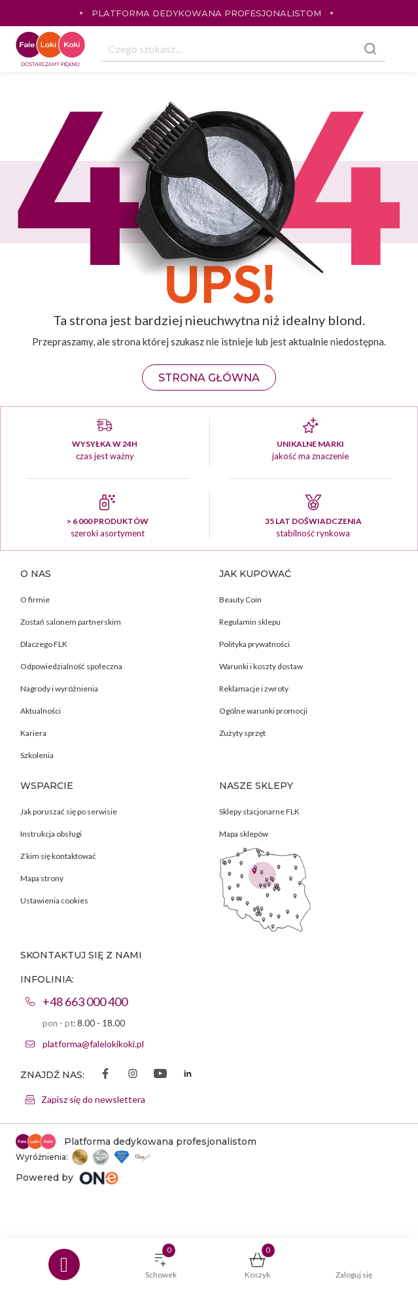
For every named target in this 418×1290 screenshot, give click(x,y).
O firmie (35, 599)
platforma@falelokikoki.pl (93, 1043)
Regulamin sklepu (250, 622)
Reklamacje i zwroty (253, 688)
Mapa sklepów (243, 834)
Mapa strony (41, 878)
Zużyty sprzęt (242, 733)
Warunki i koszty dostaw (261, 666)
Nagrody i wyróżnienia (59, 688)
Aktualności (40, 711)
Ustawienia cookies (54, 900)
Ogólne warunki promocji (263, 711)
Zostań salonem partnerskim (70, 622)
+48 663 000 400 (85, 1001)
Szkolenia (37, 755)
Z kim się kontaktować (58, 856)
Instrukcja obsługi (51, 834)
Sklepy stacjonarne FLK (259, 811)
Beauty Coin (240, 599)
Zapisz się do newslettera (93, 1099)
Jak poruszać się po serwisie (68, 811)
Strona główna (209, 378)
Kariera (33, 733)
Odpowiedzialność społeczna (71, 666)
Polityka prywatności (254, 644)
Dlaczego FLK (43, 644)
